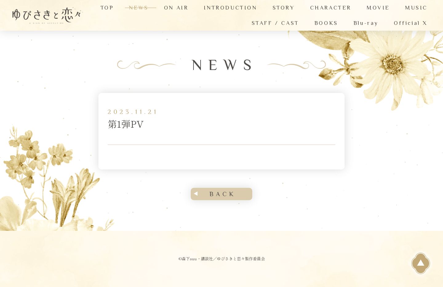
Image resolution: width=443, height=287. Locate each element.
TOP (107, 8)
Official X (411, 23)
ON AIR (176, 8)
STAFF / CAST (275, 23)
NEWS (138, 8)
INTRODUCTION (230, 8)
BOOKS (326, 23)
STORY (284, 8)
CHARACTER (330, 8)
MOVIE (378, 8)
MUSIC (416, 8)
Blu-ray (365, 23)
